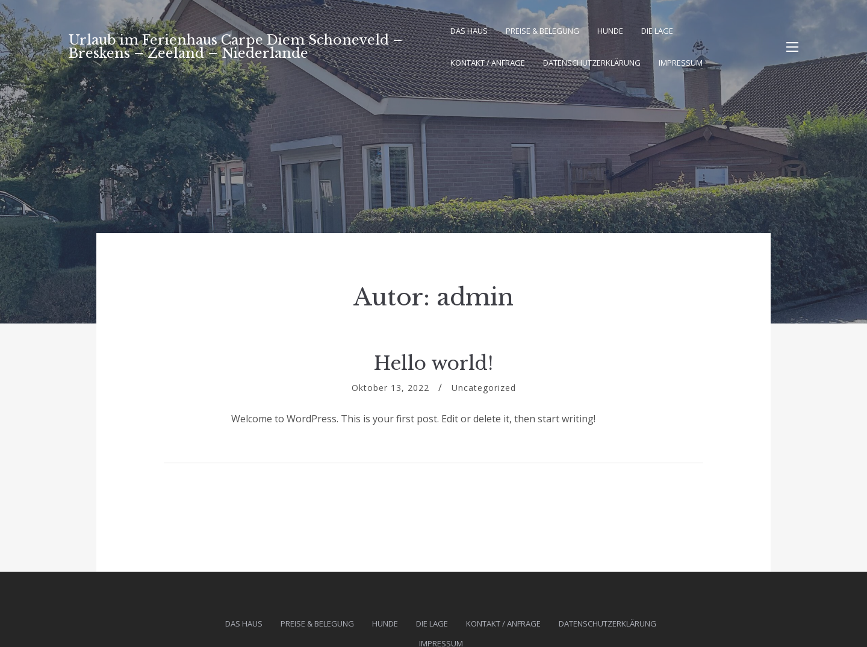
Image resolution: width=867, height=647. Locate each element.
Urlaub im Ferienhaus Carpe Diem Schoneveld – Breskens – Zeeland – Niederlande (236, 46)
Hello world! (433, 363)
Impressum (681, 62)
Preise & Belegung (542, 30)
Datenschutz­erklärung (592, 62)
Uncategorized (484, 387)
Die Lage (657, 30)
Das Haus (469, 30)
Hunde (610, 30)
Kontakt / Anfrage (487, 62)
